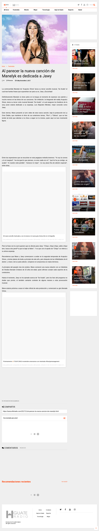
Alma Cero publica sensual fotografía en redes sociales (83, 278)
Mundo (26, 10)
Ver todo (64, 481)
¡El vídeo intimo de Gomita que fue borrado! (82, 85)
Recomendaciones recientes (16, 481)
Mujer (35, 10)
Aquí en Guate (58, 10)
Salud (80, 10)
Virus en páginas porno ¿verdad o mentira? (81, 205)
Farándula (16, 10)
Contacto (48, 510)
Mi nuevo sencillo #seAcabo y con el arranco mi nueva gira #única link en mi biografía (29, 236)
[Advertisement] (16, 465)
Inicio (6, 10)
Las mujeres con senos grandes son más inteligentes (82, 157)
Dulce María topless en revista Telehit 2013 (82, 254)
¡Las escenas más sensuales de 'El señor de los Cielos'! (83, 133)
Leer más (74, 68)
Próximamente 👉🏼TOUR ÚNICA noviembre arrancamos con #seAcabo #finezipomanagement (31, 361)
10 (75, 271)
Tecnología (46, 10)
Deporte (70, 10)
